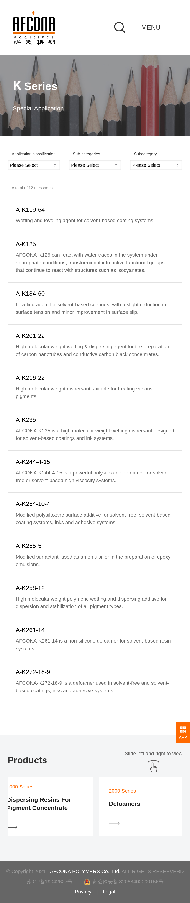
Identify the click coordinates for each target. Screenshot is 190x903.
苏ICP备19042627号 (49, 882)
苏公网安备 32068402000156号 (124, 882)
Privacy (83, 892)
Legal (109, 892)
